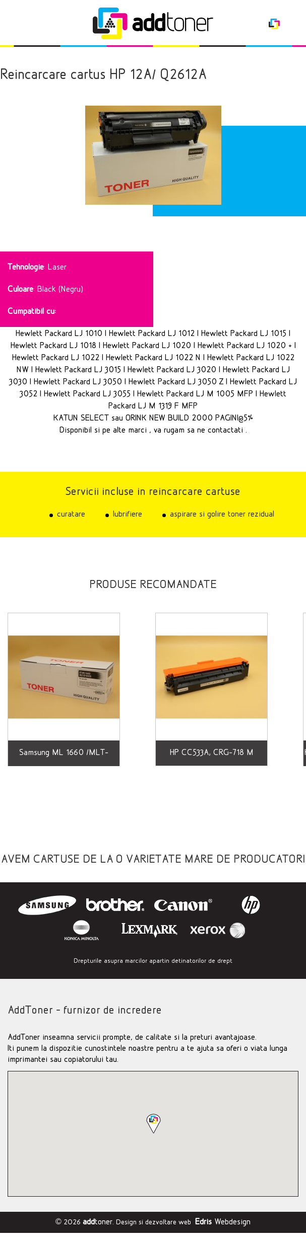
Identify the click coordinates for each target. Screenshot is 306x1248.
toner (97, 1222)
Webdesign (223, 1222)
